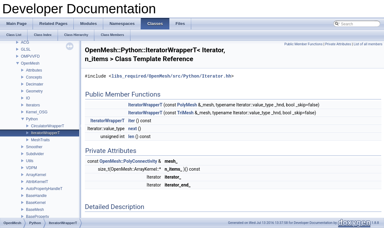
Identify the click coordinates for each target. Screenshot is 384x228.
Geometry (34, 91)
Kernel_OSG (36, 112)
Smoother (34, 147)
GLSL (26, 49)
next (132, 128)
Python (32, 119)
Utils (29, 161)
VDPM (31, 168)
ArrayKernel (36, 175)
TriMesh (185, 112)
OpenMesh (30, 63)
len (131, 136)
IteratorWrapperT (45, 133)
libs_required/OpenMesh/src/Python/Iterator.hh (171, 76)
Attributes (34, 70)
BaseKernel (36, 202)
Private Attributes (338, 44)
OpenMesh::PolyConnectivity (128, 161)
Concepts (34, 77)
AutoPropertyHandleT (44, 189)
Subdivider (35, 154)
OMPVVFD (30, 56)
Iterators (33, 105)
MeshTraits (40, 140)
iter (131, 120)
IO (28, 98)
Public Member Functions (303, 44)
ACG (25, 42)
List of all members (368, 44)
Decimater (34, 84)
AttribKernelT (37, 182)
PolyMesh (187, 104)
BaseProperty (37, 216)
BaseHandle (36, 195)
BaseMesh (35, 209)
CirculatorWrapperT (47, 126)
